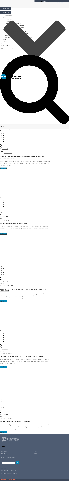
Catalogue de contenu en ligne (14, 23)
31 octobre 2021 (8, 286)
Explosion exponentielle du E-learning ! (15, 422)
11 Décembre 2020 (9, 418)
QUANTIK (66, 481)
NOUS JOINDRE (7, 45)
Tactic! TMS (8, 19)
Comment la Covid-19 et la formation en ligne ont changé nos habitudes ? (23, 290)
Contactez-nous (5, 8)
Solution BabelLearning (11, 35)
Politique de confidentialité (9, 479)
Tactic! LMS (8, 21)
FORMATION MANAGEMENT (16, 27)
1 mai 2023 (7, 220)
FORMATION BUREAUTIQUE (16, 25)
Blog (2, 151)
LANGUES (10, 29)
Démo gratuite (5, 12)
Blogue (5, 43)
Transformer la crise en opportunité (14, 223)
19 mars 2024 (8, 153)
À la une (5, 41)
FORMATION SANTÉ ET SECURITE (17, 31)
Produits (5, 17)
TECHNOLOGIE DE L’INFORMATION (18, 33)
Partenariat (8, 15)
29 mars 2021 (8, 353)
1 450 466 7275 (46, 1)
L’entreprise (4, 451)
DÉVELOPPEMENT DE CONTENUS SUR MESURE (18, 37)
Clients (35, 451)
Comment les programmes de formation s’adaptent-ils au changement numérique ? (22, 157)
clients (4, 39)
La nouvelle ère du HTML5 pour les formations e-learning (22, 356)
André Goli (5, 149)
